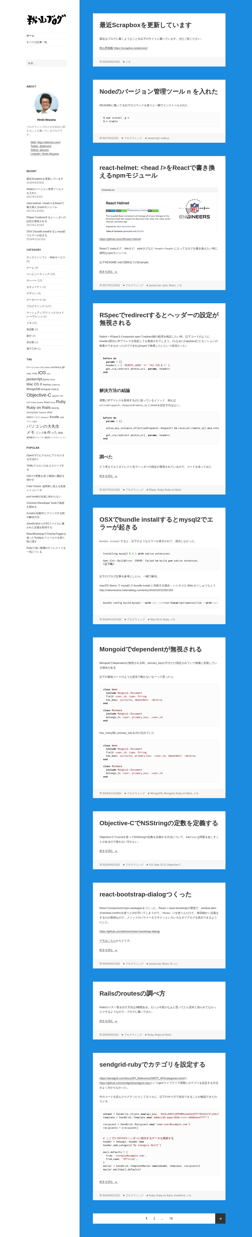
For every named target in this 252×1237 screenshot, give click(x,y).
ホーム (30, 35)
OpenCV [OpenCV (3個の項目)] (56, 396)
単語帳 (30, 329)
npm (165, 285)
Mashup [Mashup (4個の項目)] (47, 384)
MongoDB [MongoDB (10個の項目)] (33, 389)
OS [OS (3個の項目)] (61, 396)
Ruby (160, 489)
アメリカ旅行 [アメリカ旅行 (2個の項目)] (32, 421)
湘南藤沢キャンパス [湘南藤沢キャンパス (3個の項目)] (35, 437)
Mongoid (169, 793)
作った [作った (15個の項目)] (52, 432)
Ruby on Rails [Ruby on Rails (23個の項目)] (39, 407)
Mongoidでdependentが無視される (150, 649)
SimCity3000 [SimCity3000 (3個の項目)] (32, 412)
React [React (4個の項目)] (47, 402)
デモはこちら (107, 940)
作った (174, 963)
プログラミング (36, 306)
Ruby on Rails (173, 489)
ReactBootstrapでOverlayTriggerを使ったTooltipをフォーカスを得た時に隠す (46, 537)
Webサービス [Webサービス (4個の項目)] (33, 417)
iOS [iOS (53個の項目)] (42, 372)
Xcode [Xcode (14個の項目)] (54, 417)
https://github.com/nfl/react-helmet (120, 239)
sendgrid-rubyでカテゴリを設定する (152, 1064)
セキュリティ (34, 287)
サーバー (32, 280)
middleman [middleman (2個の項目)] (56, 385)
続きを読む (108, 271)
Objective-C (174, 864)
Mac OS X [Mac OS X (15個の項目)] (34, 384)
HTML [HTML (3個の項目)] (34, 373)
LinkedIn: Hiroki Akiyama (45, 154)
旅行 (29, 335)
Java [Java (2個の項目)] (48, 373)
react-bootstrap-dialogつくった (145, 894)
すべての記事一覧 (37, 42)
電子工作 (32, 348)
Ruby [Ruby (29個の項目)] (61, 401)
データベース (34, 299)
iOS (151, 864)
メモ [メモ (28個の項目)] (31, 432)
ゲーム (30, 267)
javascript (153, 138)
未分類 (30, 342)
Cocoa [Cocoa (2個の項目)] (36, 367)
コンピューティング (38, 274)
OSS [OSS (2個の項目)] (28, 402)
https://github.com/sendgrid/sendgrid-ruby (124, 1082)
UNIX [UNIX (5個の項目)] (49, 412)
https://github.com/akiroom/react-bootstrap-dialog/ (129, 931)
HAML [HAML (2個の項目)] (29, 373)
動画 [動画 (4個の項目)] (60, 433)
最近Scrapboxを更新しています (45, 178)
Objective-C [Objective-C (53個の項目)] (39, 394)
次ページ (220, 1218)
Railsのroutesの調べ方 (132, 993)
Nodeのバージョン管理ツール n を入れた (158, 91)
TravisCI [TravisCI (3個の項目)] (42, 412)
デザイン (32, 293)
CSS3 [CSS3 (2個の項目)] (42, 367)
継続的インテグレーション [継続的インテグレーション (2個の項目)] (55, 437)
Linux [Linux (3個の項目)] (52, 379)
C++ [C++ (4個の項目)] (29, 367)
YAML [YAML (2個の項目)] (62, 417)
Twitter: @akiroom (41, 146)
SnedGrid (179, 1195)
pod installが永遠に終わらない (44, 496)
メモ (29, 323)
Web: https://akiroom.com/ (46, 142)
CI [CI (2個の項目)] (32, 367)
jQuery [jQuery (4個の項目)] (46, 379)
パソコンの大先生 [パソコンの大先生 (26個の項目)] (43, 426)
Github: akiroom (40, 150)
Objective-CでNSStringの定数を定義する (158, 823)
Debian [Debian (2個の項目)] (47, 367)
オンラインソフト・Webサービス (46, 257)
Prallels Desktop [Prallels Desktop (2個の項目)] (37, 402)
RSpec (152, 489)
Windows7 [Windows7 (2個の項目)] (45, 417)
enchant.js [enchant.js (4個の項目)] (56, 367)
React (172, 285)
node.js (165, 138)
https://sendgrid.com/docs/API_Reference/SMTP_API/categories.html (141, 1078)
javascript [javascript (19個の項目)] (34, 379)
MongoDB (156, 793)
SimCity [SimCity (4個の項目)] (55, 408)
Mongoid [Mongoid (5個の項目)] (45, 389)
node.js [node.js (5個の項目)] (55, 389)
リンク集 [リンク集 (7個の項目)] (41, 432)
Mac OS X (156, 619)
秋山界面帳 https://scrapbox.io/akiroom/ (123, 48)
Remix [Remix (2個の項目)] (52, 402)
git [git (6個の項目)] (63, 366)
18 (171, 1218)
